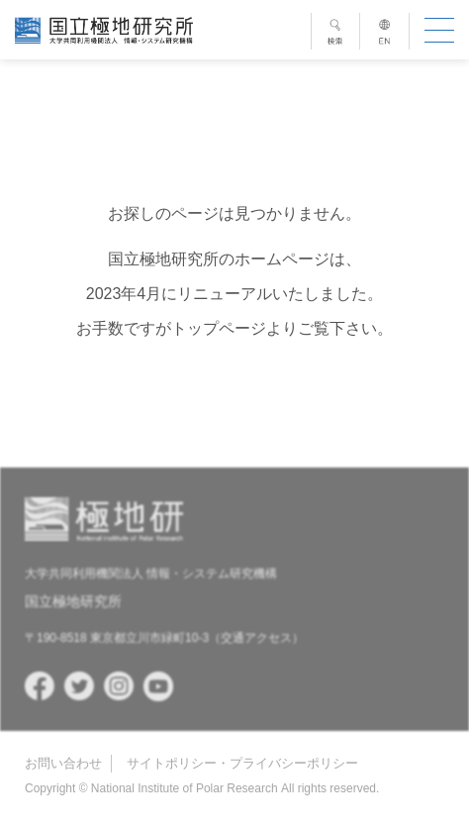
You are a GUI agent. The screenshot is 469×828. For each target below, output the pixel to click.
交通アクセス (256, 638)
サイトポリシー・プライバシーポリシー (242, 763)
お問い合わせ (63, 763)
